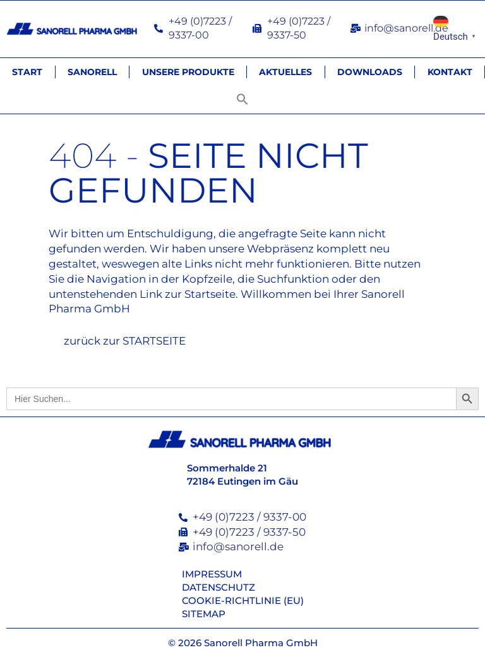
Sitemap (203, 614)
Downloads (369, 72)
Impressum (212, 574)
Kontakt (450, 72)
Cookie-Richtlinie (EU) (243, 600)
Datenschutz (218, 587)
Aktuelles (285, 72)
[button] (242, 99)
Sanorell (92, 72)
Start (27, 72)
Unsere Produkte (188, 72)
